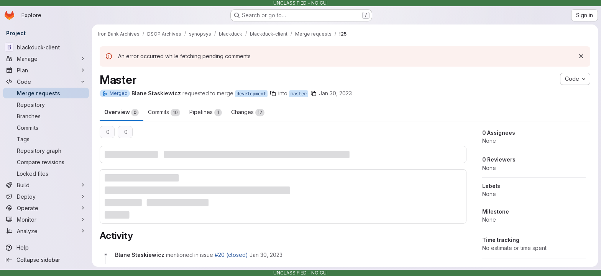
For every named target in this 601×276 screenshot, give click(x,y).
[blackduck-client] (46, 47)
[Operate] (46, 208)
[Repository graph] (46, 150)
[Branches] (46, 116)
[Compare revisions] (46, 162)
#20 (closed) (231, 255)
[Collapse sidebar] (46, 260)
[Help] (46, 247)
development (251, 94)
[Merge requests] (46, 93)
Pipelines (205, 112)
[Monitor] (46, 219)
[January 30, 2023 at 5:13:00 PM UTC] (266, 255)
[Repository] (46, 104)
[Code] (46, 81)
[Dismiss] (581, 56)
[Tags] (46, 139)
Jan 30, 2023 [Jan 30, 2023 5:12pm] (335, 93)
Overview (121, 112)
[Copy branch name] (273, 93)
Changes (247, 112)
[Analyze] (46, 230)
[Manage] (46, 58)
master (299, 94)
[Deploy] (46, 196)
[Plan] (46, 70)
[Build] (46, 185)
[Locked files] (46, 173)
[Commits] (46, 127)
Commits (164, 112)
